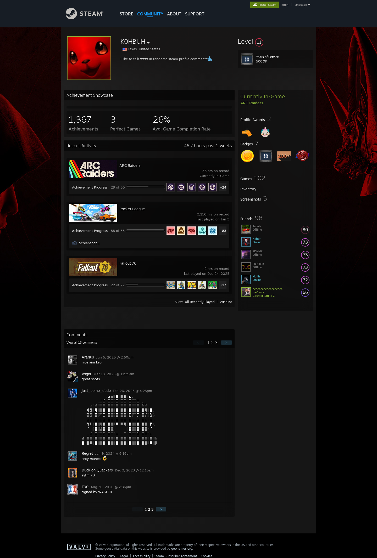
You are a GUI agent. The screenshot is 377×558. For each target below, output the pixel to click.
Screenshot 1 (89, 243)
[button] (275, 41)
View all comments (81, 342)
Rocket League (132, 209)
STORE (127, 13)
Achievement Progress (90, 187)
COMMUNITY (150, 13)
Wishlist (226, 302)
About (174, 13)
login (284, 5)
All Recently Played (200, 302)
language (301, 5)
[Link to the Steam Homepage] (88, 18)
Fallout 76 (127, 263)
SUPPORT (194, 13)
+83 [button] (223, 231)
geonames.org (181, 548)
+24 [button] (223, 187)
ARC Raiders (130, 165)
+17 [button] (223, 285)
